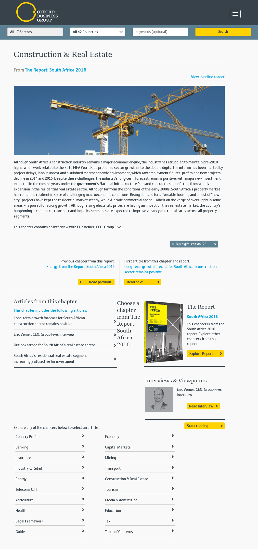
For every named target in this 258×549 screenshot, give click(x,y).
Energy (20, 479)
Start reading (197, 426)
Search (223, 32)
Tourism (111, 490)
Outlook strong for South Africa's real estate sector (54, 345)
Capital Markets (118, 447)
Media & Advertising (121, 500)
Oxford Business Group (65, 12)
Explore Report (201, 354)
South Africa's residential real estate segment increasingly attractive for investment (50, 359)
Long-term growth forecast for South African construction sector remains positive (49, 321)
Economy (112, 437)
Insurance (23, 458)
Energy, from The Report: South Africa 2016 (81, 267)
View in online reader (208, 77)
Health (20, 511)
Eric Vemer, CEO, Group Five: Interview (44, 335)
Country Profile (27, 437)
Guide (20, 532)
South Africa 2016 (202, 317)
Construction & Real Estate (126, 479)
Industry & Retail (28, 469)
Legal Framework (29, 521)
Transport (113, 469)
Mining (110, 458)
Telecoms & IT (26, 490)
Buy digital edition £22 (188, 244)
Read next (135, 282)
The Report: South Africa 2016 (55, 70)
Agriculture (24, 500)
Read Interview (201, 406)
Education (113, 511)
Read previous (100, 282)
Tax (107, 521)
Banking (21, 447)
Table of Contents (119, 532)
